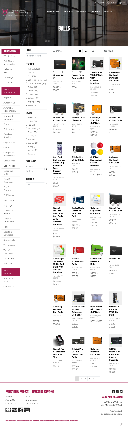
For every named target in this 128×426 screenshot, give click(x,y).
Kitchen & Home (8, 212)
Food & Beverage (8, 180)
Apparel (7, 97)
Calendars (9, 129)
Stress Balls (9, 240)
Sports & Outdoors (8, 233)
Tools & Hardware (8, 251)
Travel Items (10, 258)
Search (100, 2)
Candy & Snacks (8, 136)
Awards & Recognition (10, 109)
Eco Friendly (10, 166)
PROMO (108, 11)
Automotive (9, 103)
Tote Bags (8, 77)
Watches (8, 263)
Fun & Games (7, 188)
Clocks (7, 147)
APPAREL (96, 11)
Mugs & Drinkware (9, 220)
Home (9, 396)
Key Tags (8, 205)
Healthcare (9, 200)
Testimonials (32, 403)
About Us (10, 400)
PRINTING (82, 11)
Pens (6, 227)
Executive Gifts (8, 172)
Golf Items (9, 195)
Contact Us (9, 286)
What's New (10, 56)
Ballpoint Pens (8, 71)
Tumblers (8, 82)
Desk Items (9, 161)
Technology (9, 245)
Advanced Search (9, 280)
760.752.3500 (116, 411)
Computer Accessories (9, 154)
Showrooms (32, 400)
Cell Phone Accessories (9, 62)
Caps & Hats (9, 142)
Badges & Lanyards (8, 117)
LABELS (67, 11)
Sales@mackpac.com (111, 414)
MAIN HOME (53, 11)
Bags (6, 124)
